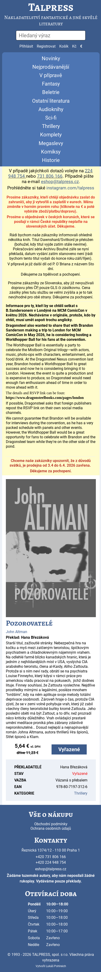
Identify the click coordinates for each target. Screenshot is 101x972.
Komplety (51, 135)
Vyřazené (69, 749)
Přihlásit (26, 46)
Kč (74, 46)
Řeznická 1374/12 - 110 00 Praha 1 (51, 850)
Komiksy (50, 152)
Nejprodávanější (50, 67)
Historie (51, 160)
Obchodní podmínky (50, 824)
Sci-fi (50, 118)
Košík (63, 46)
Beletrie (51, 92)
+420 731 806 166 (51, 857)
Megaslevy (51, 143)
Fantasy (51, 84)
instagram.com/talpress (70, 188)
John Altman (16, 632)
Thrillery (51, 126)
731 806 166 (50, 176)
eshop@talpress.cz (50, 869)
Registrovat (46, 46)
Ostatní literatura (51, 101)
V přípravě (50, 75)
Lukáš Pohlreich (56, 966)
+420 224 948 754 (51, 862)
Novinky (51, 58)
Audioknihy (50, 109)
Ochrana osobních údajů (50, 828)
